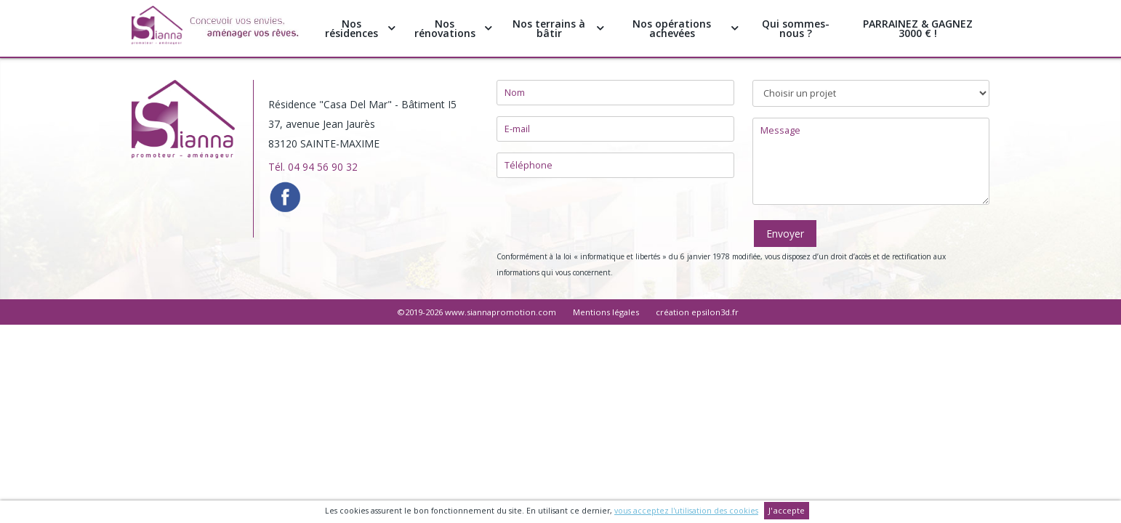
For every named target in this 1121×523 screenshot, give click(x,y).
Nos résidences (360, 28)
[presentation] (607, 217)
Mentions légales (606, 312)
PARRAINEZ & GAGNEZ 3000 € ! (918, 28)
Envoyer (785, 233)
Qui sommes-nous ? (795, 28)
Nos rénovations (453, 28)
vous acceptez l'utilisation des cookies (686, 511)
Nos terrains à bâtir (558, 28)
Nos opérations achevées (685, 28)
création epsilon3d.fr (697, 312)
